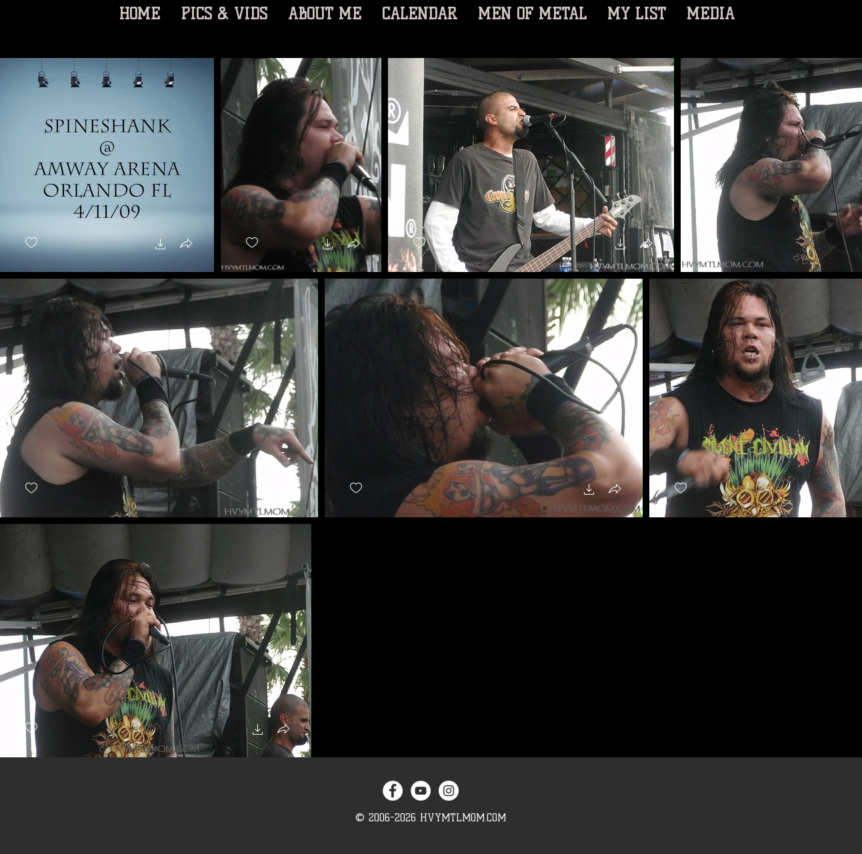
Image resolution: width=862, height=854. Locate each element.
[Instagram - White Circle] (449, 791)
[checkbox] (31, 243)
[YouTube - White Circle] (421, 791)
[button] (160, 245)
